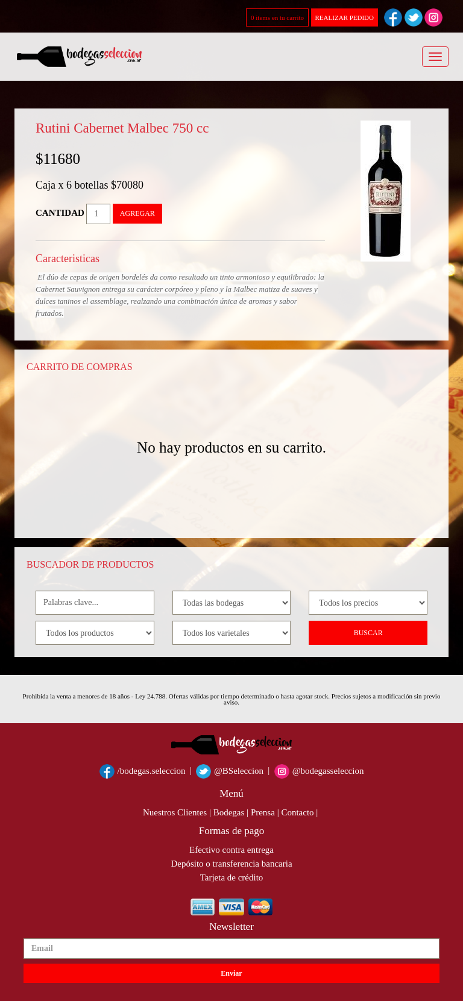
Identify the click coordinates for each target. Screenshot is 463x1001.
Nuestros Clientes (175, 812)
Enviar (231, 973)
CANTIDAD (60, 213)
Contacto (297, 812)
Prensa (263, 812)
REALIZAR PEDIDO (344, 17)
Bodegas (229, 812)
